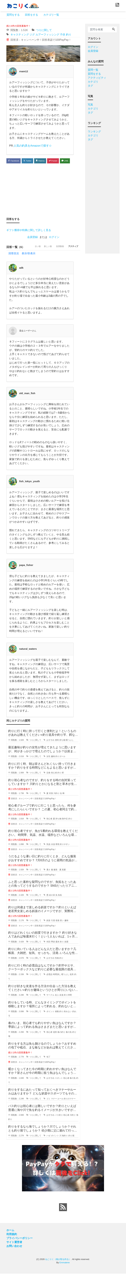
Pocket (59, 160)
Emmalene (64, 1275)
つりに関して (44, 30)
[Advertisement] (43, 197)
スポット (59, 1091)
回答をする (31, 14)
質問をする (13, 14)
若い (62, 934)
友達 (61, 1008)
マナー (54, 1112)
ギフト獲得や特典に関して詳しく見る (28, 237)
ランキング (94, 131)
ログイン (54, 244)
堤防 (55, 1045)
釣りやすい (65, 857)
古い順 (29, 260)
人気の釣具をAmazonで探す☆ (32, 145)
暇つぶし (70, 753)
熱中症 (65, 832)
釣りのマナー (70, 1112)
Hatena (45, 160)
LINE (12, 167)
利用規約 (11, 1247)
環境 (57, 857)
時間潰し (57, 988)
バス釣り (59, 1128)
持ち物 (62, 753)
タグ (90, 85)
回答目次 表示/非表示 (22, 266)
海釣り (65, 1149)
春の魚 (69, 1045)
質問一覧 (93, 69)
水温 (53, 857)
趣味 (53, 770)
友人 (57, 1008)
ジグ (32, 34)
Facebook (15, 160)
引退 (53, 934)
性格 (57, 971)
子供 (62, 34)
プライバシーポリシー (19, 1251)
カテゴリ (93, 81)
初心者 (54, 786)
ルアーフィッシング (47, 34)
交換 (48, 786)
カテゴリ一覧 (51, 14)
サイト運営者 (14, 1255)
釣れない (68, 1025)
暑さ (48, 883)
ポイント (50, 1025)
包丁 (48, 1070)
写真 (90, 104)
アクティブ (72, 260)
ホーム (10, 1243)
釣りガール (60, 770)
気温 (48, 857)
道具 (72, 988)
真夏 (64, 883)
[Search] (113, 29)
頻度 (66, 955)
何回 (48, 955)
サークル (50, 1008)
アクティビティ (97, 77)
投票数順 (56, 260)
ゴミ (48, 1112)
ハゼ (48, 1149)
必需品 (49, 988)
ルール (60, 1112)
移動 (57, 1025)
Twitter (30, 160)
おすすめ (50, 753)
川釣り (56, 807)
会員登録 (32, 244)
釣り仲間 (68, 1008)
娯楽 (48, 934)
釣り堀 (71, 1149)
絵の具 (52, 908)
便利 (57, 753)
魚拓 (60, 908)
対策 (51, 807)
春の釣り (61, 1045)
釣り (68, 34)
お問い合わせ (14, 1259)
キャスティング (19, 34)
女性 (48, 770)
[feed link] (63, 1221)
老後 (57, 934)
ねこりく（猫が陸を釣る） (58, 1272)
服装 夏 (57, 883)
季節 (53, 955)
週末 (57, 955)
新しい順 (42, 260)
